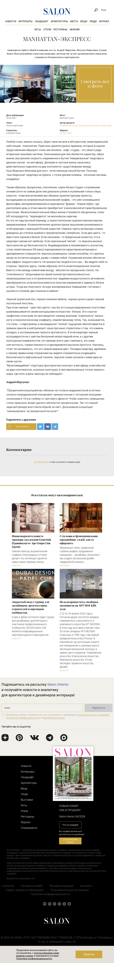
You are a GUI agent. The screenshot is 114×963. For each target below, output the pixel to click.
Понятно (89, 954)
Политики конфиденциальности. (34, 958)
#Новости (16, 566)
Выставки (27, 799)
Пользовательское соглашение (69, 890)
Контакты (86, 885)
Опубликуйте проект (70, 841)
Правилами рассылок (53, 718)
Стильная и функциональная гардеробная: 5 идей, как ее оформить (79, 539)
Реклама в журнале (61, 885)
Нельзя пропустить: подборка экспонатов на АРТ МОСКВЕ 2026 (79, 605)
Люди (93, 21)
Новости (10, 21)
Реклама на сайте (31, 885)
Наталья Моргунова (102, 125)
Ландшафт (41, 21)
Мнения (75, 29)
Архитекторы (59, 21)
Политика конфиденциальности (50, 894)
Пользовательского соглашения (92, 715)
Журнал (104, 21)
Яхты (37, 29)
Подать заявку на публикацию (24, 890)
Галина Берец (84, 125)
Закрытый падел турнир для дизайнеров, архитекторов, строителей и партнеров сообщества (30, 607)
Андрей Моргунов (68, 125)
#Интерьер (64, 566)
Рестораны (60, 29)
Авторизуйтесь (41, 462)
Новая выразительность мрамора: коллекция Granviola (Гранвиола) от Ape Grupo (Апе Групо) (31, 541)
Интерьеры (26, 21)
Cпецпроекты (29, 827)
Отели (47, 29)
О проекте (8, 885)
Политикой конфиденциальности (23, 718)
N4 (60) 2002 (66, 133)
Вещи (83, 21)
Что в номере (70, 824)
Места (74, 21)
